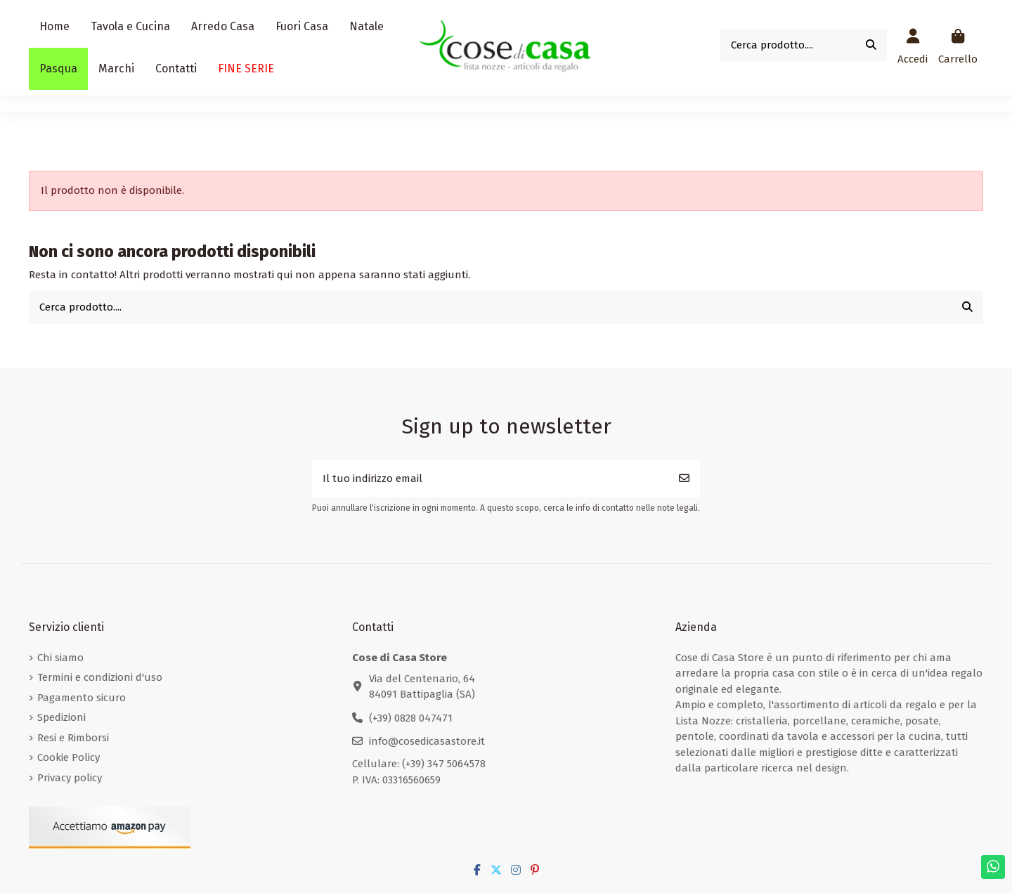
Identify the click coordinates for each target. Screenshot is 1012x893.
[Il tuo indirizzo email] (490, 478)
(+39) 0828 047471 (411, 718)
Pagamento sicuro (81, 697)
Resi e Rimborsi (73, 737)
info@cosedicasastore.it (427, 741)
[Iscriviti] (684, 478)
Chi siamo (60, 657)
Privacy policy (69, 777)
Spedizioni (61, 717)
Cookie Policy (68, 757)
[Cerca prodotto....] (871, 45)
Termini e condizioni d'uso (99, 677)
